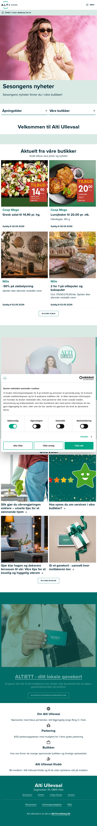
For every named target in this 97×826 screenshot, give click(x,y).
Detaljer (84, 436)
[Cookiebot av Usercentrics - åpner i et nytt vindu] (81, 378)
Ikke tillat (17, 445)
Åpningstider (27, 794)
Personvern (31, 804)
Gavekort (71, 794)
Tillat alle (79, 445)
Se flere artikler (48, 580)
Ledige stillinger (56, 794)
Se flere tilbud (48, 313)
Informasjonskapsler (52, 804)
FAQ (69, 804)
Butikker (41, 794)
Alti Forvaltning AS (60, 813)
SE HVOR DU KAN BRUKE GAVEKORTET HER (48, 695)
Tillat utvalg (48, 445)
